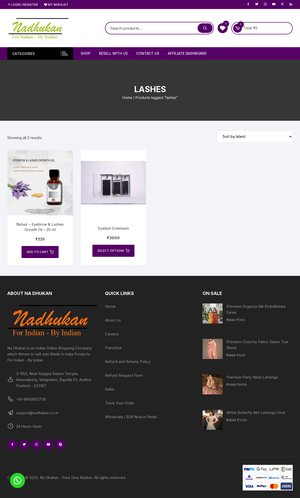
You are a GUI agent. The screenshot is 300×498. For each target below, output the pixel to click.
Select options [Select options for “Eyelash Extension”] (113, 251)
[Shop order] (255, 136)
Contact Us (147, 53)
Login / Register (22, 5)
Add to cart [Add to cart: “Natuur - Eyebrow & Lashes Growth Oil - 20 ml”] (40, 252)
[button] (17, 480)
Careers (112, 334)
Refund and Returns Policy (128, 361)
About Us (113, 320)
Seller (109, 389)
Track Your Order (119, 403)
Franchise (113, 347)
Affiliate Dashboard (187, 53)
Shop (85, 53)
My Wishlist (56, 5)
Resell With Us (113, 53)
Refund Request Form (124, 375)
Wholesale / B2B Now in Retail (131, 416)
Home (127, 97)
